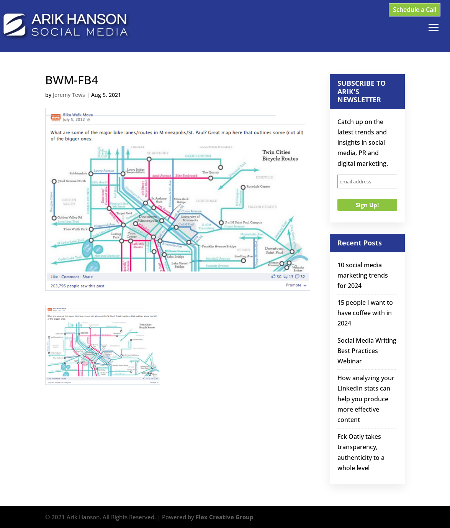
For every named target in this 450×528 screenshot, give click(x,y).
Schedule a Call (414, 9)
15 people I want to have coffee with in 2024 (365, 312)
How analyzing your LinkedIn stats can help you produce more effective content (365, 399)
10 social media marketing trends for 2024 (362, 275)
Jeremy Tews (69, 94)
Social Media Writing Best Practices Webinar (366, 350)
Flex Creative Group (225, 517)
